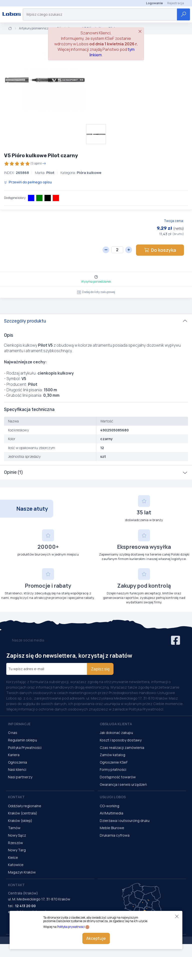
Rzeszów (15, 842)
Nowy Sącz (17, 835)
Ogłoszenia (17, 762)
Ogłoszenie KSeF (114, 762)
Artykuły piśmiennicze (34, 28)
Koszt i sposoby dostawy (121, 740)
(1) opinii (25, 163)
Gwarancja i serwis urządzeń (123, 784)
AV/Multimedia (111, 813)
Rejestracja (175, 3)
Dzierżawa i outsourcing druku (125, 820)
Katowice (16, 864)
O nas (12, 732)
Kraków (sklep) (20, 820)
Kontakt (16, 797)
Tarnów (14, 827)
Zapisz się (100, 669)
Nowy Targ (17, 850)
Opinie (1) (13, 472)
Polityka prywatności (71, 927)
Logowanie (154, 3)
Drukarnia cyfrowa (115, 835)
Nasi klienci (17, 769)
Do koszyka (160, 250)
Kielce (13, 857)
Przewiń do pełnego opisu (28, 182)
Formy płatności (113, 769)
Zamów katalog (112, 754)
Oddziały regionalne (24, 805)
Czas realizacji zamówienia (122, 747)
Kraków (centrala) (22, 813)
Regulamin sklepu (22, 740)
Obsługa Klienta (116, 723)
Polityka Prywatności (25, 747)
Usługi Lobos (113, 797)
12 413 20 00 (25, 905)
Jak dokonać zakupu (116, 732)
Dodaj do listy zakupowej (96, 292)
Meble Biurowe (112, 827)
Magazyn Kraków (22, 872)
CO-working (109, 805)
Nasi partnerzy (20, 777)
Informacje (19, 723)
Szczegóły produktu (25, 321)
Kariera (14, 754)
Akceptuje (96, 938)
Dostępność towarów (118, 777)
